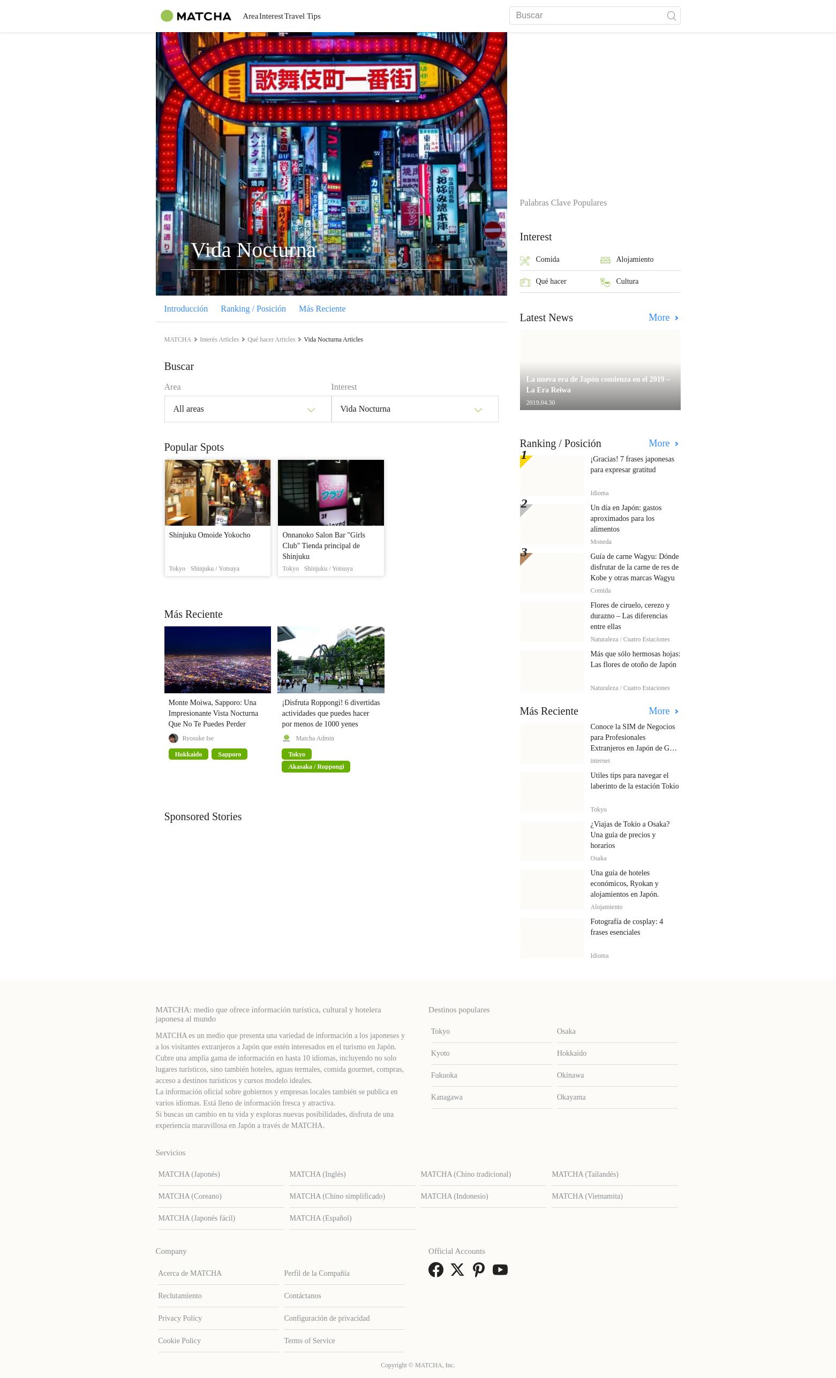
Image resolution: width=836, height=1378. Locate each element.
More (661, 317)
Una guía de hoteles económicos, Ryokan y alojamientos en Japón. (625, 883)
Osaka (566, 1031)
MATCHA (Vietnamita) (587, 1196)
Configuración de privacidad (327, 1318)
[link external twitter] (459, 1273)
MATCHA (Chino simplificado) (337, 1196)
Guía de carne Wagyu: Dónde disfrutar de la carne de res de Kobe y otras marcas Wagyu (635, 567)
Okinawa (570, 1075)
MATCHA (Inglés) (317, 1174)
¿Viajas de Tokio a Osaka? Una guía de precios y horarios (630, 835)
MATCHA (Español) (320, 1218)
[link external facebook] (438, 1273)
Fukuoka (444, 1075)
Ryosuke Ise (198, 738)
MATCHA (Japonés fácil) (196, 1218)
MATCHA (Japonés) (189, 1174)
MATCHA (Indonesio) (454, 1196)
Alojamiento (627, 260)
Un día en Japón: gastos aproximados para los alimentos (626, 518)
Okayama (571, 1097)
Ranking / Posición (253, 308)
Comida (540, 260)
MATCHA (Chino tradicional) (465, 1174)
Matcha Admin (315, 738)
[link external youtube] (502, 1273)
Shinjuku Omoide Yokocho (210, 535)
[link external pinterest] (481, 1273)
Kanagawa (447, 1097)
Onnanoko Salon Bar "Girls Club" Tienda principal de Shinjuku (323, 546)
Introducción (186, 308)
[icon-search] (672, 15)
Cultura (619, 282)
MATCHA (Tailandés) (585, 1174)
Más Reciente (322, 308)
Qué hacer (543, 282)
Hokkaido (571, 1053)
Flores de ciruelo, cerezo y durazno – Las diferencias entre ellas (630, 616)
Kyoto (440, 1053)
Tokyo (440, 1031)
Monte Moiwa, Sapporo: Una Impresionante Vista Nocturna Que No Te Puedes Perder (214, 713)
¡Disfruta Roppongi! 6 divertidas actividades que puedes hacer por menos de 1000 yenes (331, 713)
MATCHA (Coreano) (190, 1196)
